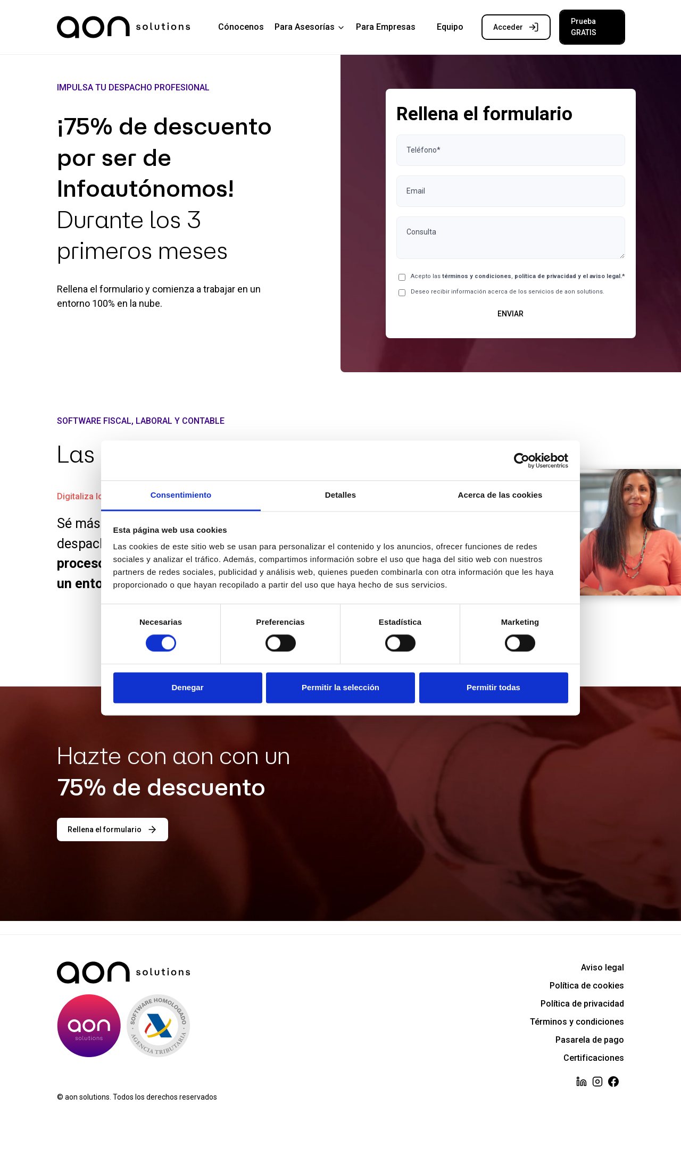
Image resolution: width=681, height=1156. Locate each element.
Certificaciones (593, 1058)
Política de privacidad (582, 1004)
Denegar (187, 687)
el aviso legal (601, 276)
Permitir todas (493, 687)
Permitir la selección (340, 687)
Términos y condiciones (577, 1022)
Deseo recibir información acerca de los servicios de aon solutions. (507, 291)
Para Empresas (386, 27)
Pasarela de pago (589, 1040)
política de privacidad (545, 276)
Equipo (450, 27)
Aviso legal (602, 967)
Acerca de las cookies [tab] (500, 494)
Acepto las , (518, 276)
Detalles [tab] (340, 494)
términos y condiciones (476, 276)
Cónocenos (241, 27)
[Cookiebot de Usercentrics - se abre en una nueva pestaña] (521, 460)
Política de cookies (587, 986)
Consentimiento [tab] (181, 494)
